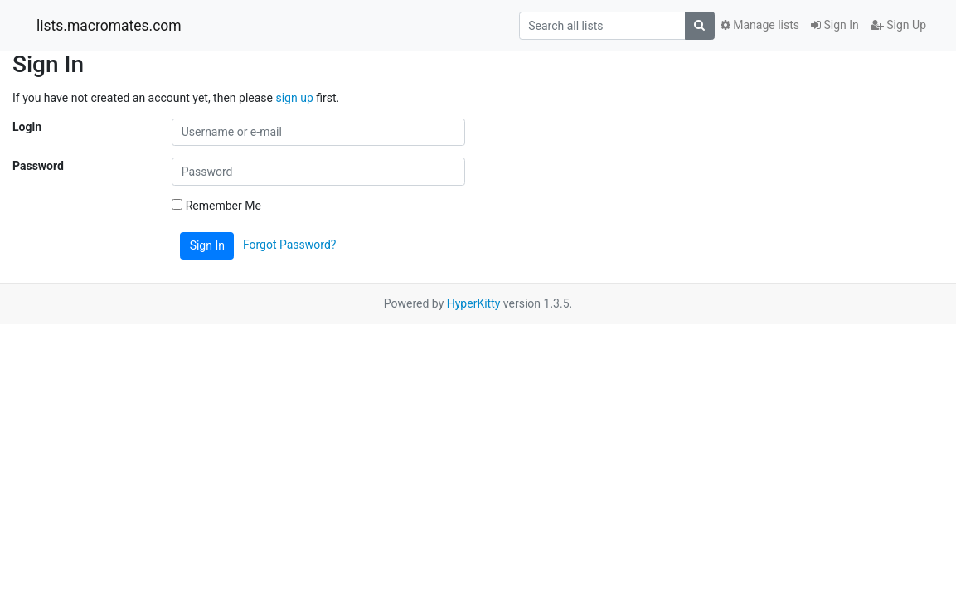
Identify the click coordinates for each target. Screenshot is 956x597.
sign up (294, 97)
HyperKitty (474, 303)
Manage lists (760, 25)
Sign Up (898, 25)
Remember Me (216, 205)
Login (26, 126)
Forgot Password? (290, 244)
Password (38, 165)
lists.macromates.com (109, 25)
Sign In (835, 25)
